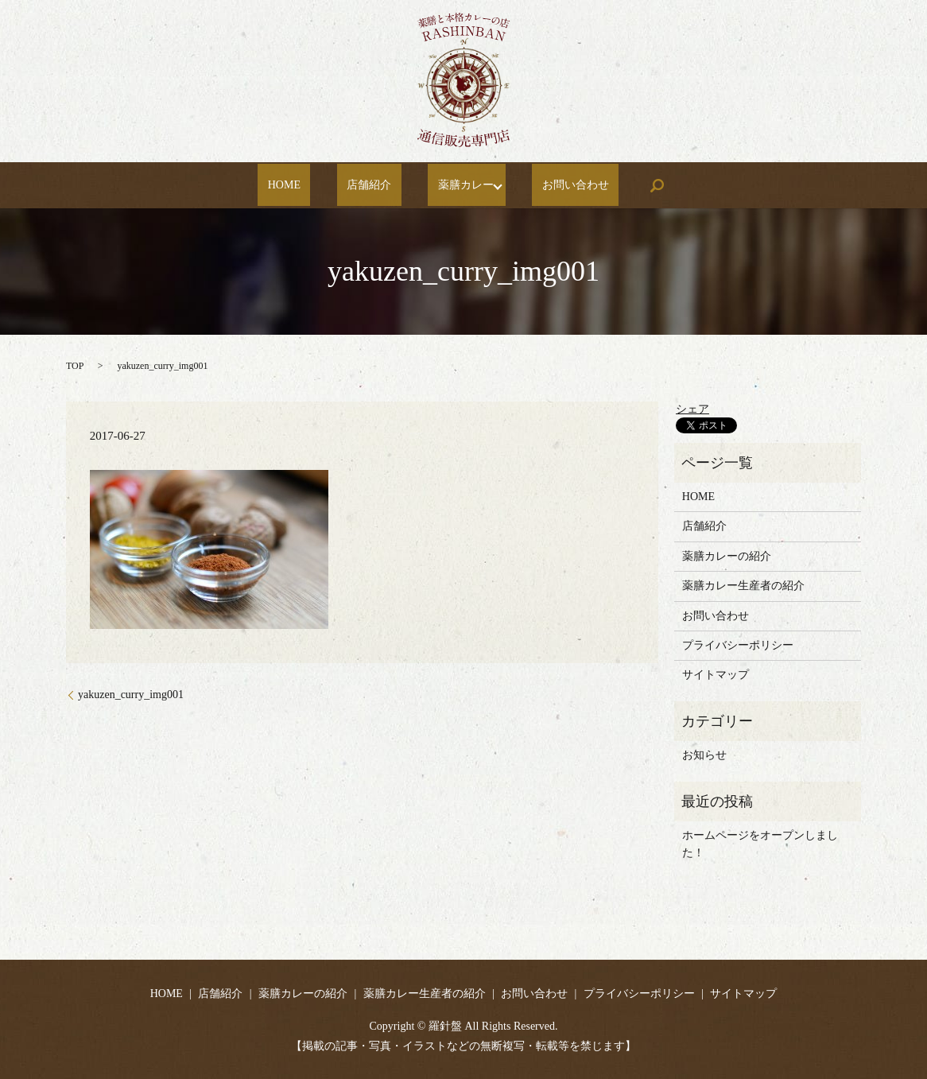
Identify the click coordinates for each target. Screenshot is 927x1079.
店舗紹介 (372, 186)
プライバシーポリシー (737, 645)
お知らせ (704, 755)
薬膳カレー (448, 186)
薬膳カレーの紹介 (726, 556)
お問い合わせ (553, 186)
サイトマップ (715, 675)
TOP (74, 365)
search (625, 185)
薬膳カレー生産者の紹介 (743, 586)
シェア (692, 409)
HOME (306, 186)
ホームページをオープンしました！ (760, 844)
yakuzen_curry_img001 (131, 695)
